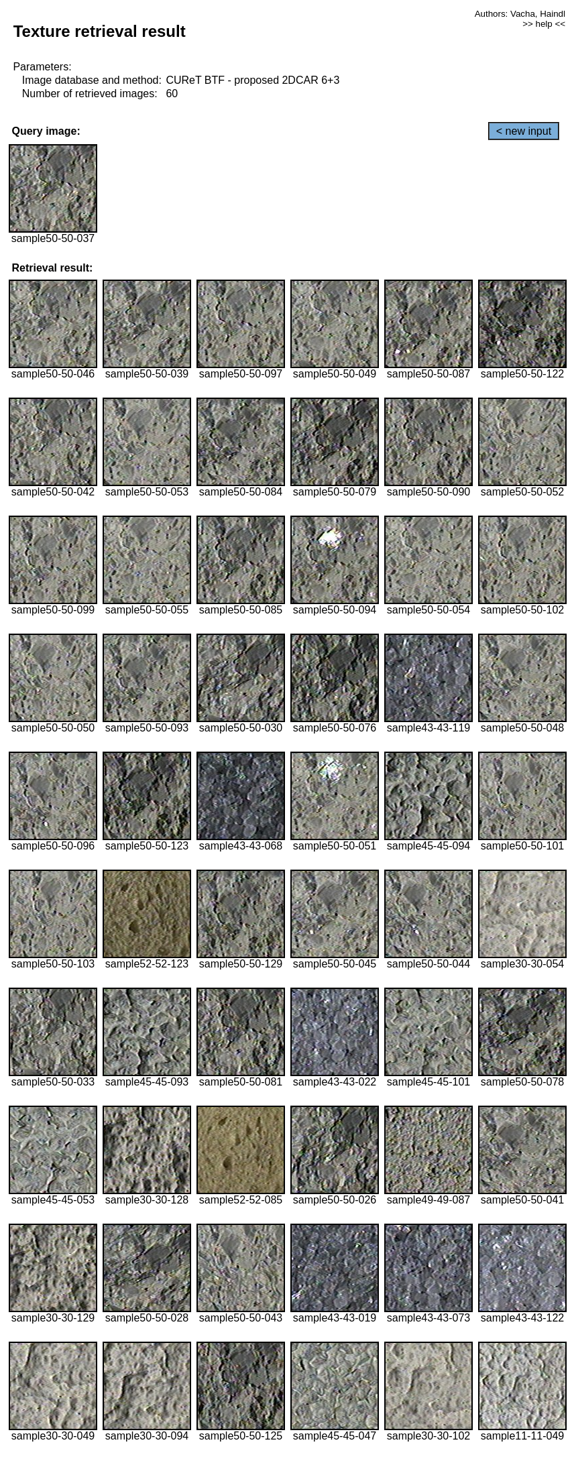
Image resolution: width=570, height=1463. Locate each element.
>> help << (543, 24)
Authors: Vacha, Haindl (520, 14)
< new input (523, 131)
